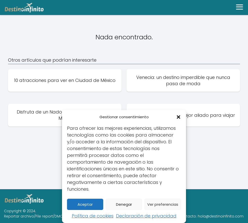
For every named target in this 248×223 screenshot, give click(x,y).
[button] (178, 117)
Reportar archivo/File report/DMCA (34, 216)
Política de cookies (93, 216)
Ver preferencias (162, 204)
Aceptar (85, 204)
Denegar (124, 204)
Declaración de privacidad (146, 216)
